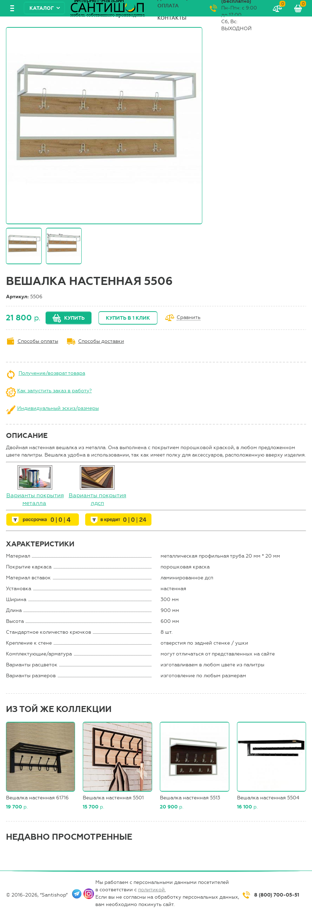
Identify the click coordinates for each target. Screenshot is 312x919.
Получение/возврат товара (52, 373)
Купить (74, 318)
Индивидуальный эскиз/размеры (58, 408)
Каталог (41, 8)
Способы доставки (101, 341)
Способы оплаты (38, 341)
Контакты (171, 18)
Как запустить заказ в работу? (54, 391)
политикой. (152, 890)
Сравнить (189, 317)
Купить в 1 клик (128, 318)
